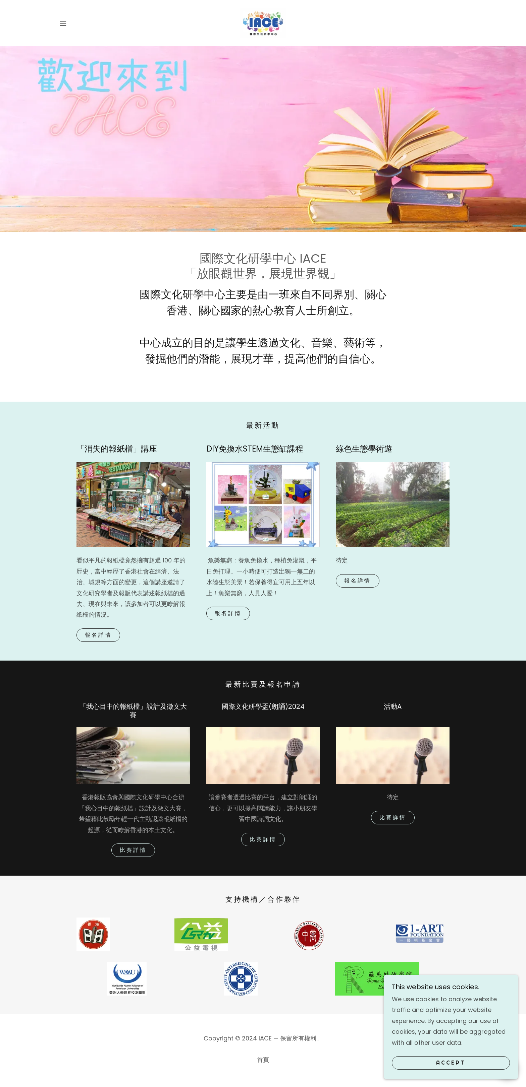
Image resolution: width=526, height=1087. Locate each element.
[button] (63, 23)
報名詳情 (98, 634)
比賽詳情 (133, 850)
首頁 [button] (263, 1060)
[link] (263, 22)
